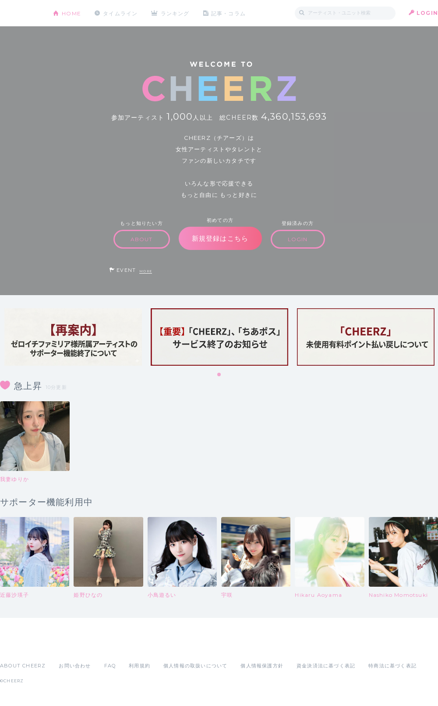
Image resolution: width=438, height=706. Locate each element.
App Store (20, 646)
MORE (145, 271)
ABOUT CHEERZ (23, 666)
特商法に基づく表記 (392, 666)
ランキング (175, 13)
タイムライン (120, 13)
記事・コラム (229, 13)
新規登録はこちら (220, 238)
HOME (71, 13)
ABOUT (142, 239)
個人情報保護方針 (261, 666)
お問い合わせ (75, 666)
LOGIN (427, 13)
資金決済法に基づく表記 (326, 666)
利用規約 (139, 666)
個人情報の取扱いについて (195, 666)
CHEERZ (20, 13)
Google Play (66, 646)
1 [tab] (219, 375)
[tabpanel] (73, 337)
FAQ (110, 666)
